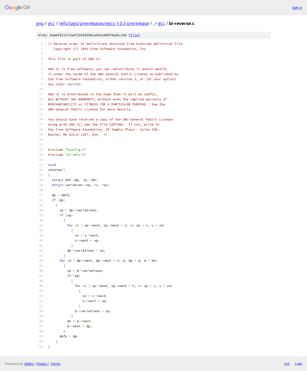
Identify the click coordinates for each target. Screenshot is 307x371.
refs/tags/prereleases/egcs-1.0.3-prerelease (104, 23)
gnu (40, 23)
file (134, 35)
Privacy (41, 363)
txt (287, 363)
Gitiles (29, 363)
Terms (55, 363)
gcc (51, 23)
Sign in (297, 7)
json (298, 363)
